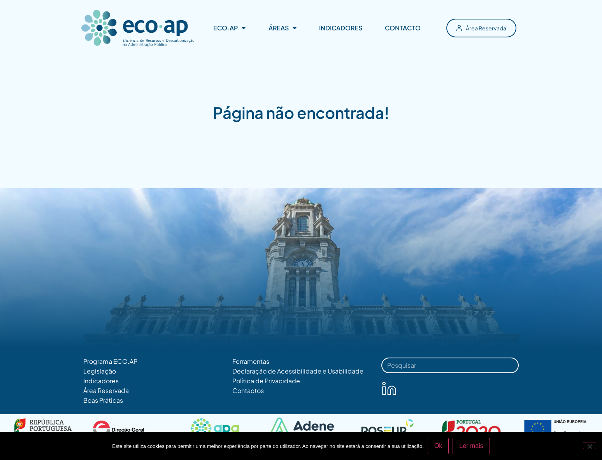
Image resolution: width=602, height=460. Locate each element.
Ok (438, 445)
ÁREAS (283, 28)
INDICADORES (340, 28)
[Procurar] (508, 365)
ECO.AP (229, 28)
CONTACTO (403, 28)
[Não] (589, 445)
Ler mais (471, 445)
